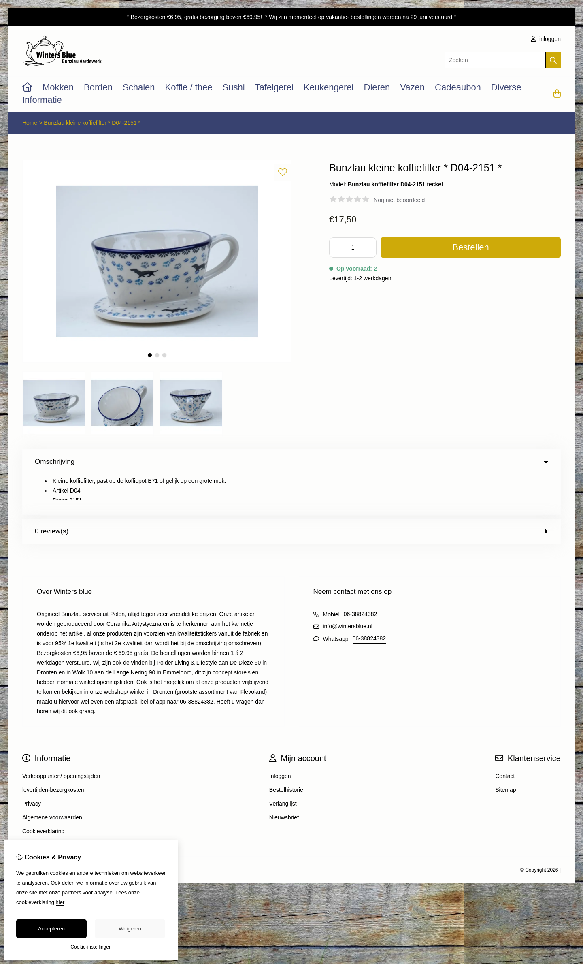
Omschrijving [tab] (291, 461)
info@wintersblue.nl (347, 585)
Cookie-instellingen (90, 947)
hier (60, 902)
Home (29, 122)
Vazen (412, 87)
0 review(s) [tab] (291, 491)
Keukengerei (329, 87)
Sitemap (505, 749)
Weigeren (130, 929)
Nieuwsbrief (284, 777)
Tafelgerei (274, 87)
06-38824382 (360, 573)
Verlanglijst (283, 763)
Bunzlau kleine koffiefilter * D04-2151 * (92, 122)
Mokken (58, 87)
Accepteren (51, 929)
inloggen (546, 39)
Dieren (377, 87)
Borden (98, 87)
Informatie (42, 100)
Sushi (234, 87)
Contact (505, 735)
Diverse (506, 87)
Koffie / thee (189, 87)
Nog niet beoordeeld (399, 200)
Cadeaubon (458, 87)
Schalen (139, 87)
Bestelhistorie (286, 749)
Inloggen (280, 735)
